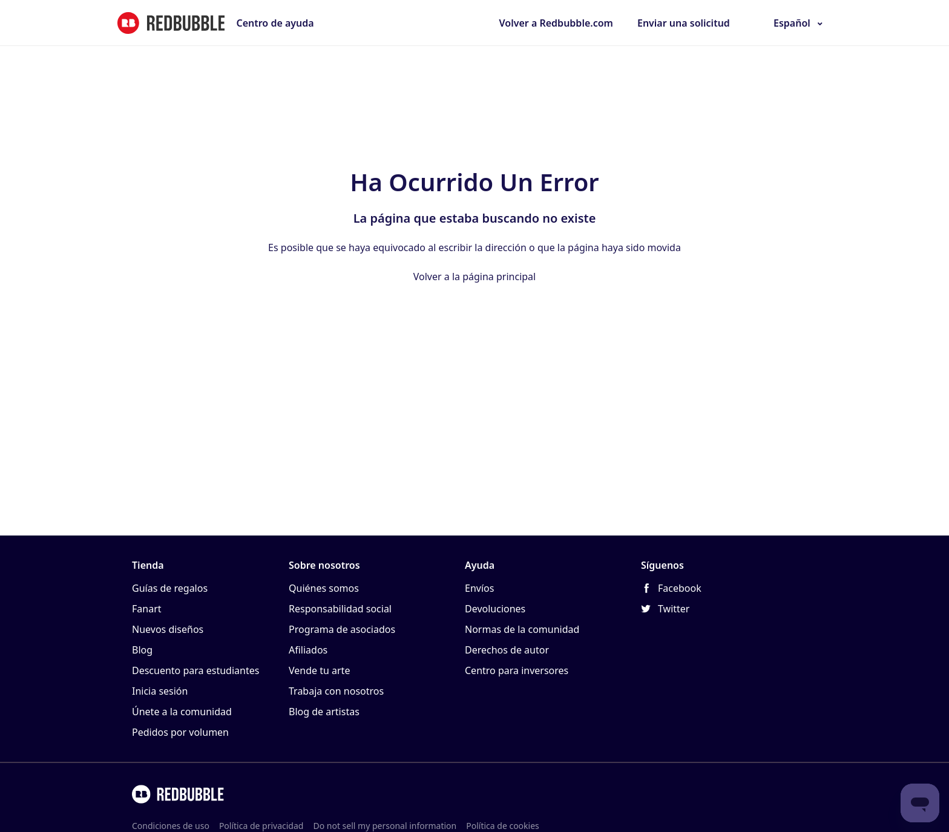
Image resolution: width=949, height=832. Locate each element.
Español (792, 23)
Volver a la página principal (474, 276)
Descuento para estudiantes (195, 670)
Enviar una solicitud (683, 23)
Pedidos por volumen (180, 732)
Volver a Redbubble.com (556, 23)
